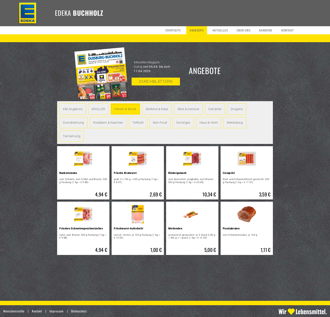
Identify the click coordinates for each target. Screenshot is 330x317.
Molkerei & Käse (157, 109)
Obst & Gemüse (188, 109)
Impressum (56, 311)
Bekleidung (235, 122)
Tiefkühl (138, 122)
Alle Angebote (72, 109)
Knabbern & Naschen (108, 122)
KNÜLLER (98, 109)
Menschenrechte (14, 311)
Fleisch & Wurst (125, 109)
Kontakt (37, 311)
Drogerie (237, 109)
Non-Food (160, 122)
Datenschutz (79, 311)
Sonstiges (183, 122)
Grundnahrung (73, 122)
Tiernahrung (71, 136)
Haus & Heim (209, 122)
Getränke (214, 109)
